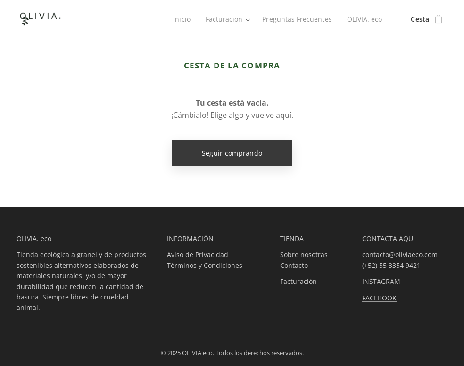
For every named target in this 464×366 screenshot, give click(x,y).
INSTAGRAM (381, 281)
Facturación (298, 281)
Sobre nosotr (300, 254)
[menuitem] (180, 19)
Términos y (185, 264)
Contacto (294, 264)
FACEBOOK (379, 297)
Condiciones (223, 264)
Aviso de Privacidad (197, 254)
